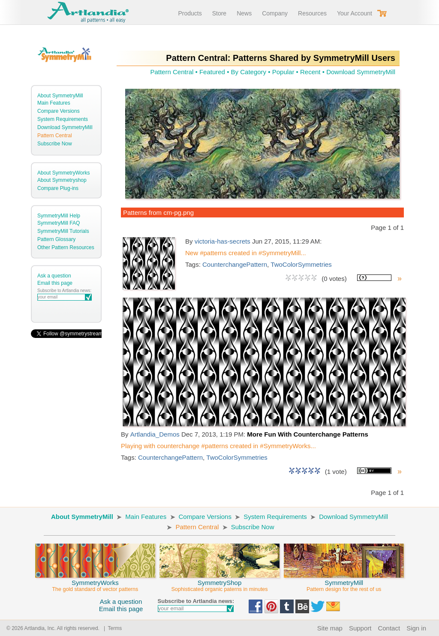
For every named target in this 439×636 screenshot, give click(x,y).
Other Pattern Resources (65, 247)
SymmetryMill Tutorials (63, 231)
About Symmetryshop (62, 180)
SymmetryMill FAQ (58, 223)
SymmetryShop (219, 582)
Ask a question (54, 276)
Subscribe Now (54, 144)
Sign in (416, 628)
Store (219, 13)
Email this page (54, 283)
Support (360, 628)
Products (189, 13)
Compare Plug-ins (57, 188)
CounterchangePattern (234, 264)
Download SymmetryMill (65, 127)
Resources (312, 13)
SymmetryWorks (95, 582)
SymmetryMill (344, 582)
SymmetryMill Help (58, 216)
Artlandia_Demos (155, 434)
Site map (330, 628)
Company (275, 13)
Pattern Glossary (56, 239)
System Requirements (62, 119)
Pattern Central (54, 136)
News (244, 13)
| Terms (111, 628)
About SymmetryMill (60, 96)
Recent (310, 71)
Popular (283, 71)
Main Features (53, 103)
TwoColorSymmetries (301, 264)
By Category (249, 71)
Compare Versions (58, 111)
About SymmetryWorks (63, 173)
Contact (389, 628)
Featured (212, 71)
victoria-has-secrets (222, 241)
